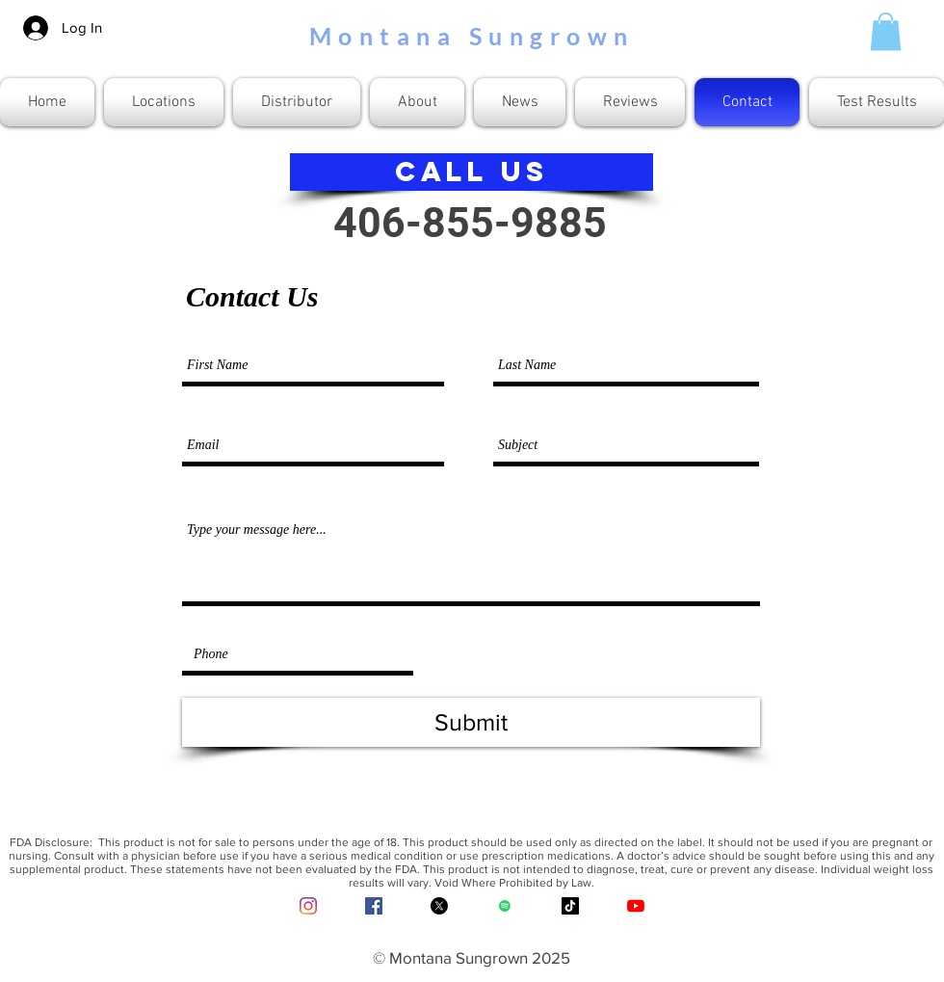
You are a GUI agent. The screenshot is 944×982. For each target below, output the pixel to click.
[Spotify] (504, 906)
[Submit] (471, 722)
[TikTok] (570, 906)
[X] (439, 906)
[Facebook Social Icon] (373, 906)
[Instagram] (308, 906)
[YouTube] (635, 906)
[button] (886, 31)
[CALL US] (471, 172)
